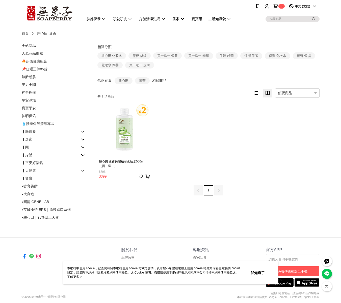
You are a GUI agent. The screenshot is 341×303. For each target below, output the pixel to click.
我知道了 (258, 273)
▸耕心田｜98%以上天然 (40, 217)
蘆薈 (52, 33)
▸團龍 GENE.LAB (35, 202)
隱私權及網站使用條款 (112, 272)
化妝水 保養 (110, 65)
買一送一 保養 (167, 56)
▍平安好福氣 (32, 163)
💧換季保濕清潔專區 (38, 124)
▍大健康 (29, 171)
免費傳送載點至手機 (292, 271)
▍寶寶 (27, 178)
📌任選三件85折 (35, 69)
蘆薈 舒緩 (140, 56)
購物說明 (199, 257)
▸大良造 (28, 194)
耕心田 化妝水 (111, 56)
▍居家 (27, 139)
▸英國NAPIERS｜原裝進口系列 (46, 210)
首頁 (25, 33)
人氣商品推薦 (32, 53)
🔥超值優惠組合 (34, 61)
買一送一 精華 (198, 56)
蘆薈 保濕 (304, 56)
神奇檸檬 (29, 92)
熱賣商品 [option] (285, 93)
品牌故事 (128, 257)
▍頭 (25, 147)
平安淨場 (29, 100)
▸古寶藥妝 (30, 186)
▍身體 (27, 155)
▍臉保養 (29, 131)
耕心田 (42, 33)
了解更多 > (74, 277)
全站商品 (29, 46)
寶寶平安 (29, 108)
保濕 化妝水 (277, 56)
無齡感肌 (29, 77)
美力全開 (29, 85)
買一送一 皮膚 (139, 65)
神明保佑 (29, 116)
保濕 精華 (227, 56)
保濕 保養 (251, 56)
